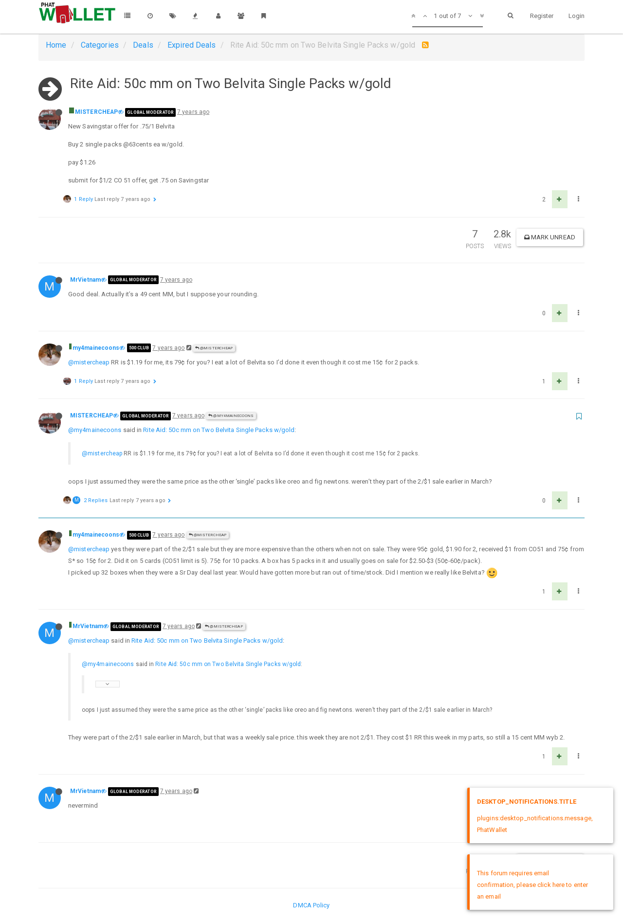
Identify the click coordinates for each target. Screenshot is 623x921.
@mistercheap (89, 362)
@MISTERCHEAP (214, 348)
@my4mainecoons (231, 416)
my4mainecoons (96, 347)
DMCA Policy (311, 905)
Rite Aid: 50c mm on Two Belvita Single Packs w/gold (218, 429)
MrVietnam (85, 279)
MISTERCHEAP (96, 111)
